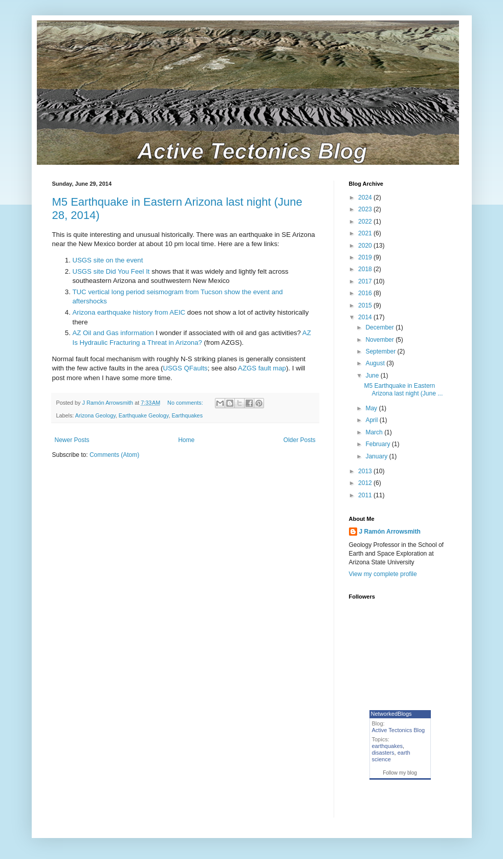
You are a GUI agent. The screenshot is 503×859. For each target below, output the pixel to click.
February (378, 444)
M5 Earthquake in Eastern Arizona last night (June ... (403, 389)
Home (186, 440)
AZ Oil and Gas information (113, 333)
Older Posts (299, 440)
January (377, 456)
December (380, 327)
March (374, 432)
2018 (366, 269)
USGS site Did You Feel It (111, 271)
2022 (366, 221)
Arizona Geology (95, 415)
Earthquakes (187, 415)
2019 (366, 257)
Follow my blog (400, 773)
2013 (366, 471)
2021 (366, 233)
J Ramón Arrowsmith (390, 531)
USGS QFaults (185, 368)
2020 (366, 245)
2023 (366, 209)
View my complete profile (383, 574)
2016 (366, 293)
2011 (366, 495)
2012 (366, 483)
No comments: (186, 403)
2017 (366, 281)
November (380, 339)
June (372, 375)
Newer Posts (72, 440)
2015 (366, 305)
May (372, 408)
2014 (366, 317)
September (381, 351)
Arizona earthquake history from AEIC (129, 312)
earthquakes (387, 746)
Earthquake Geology (144, 415)
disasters (383, 753)
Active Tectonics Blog (398, 730)
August (375, 363)
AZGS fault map (262, 368)
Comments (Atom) (114, 454)
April (372, 420)
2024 (366, 197)
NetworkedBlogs (391, 714)
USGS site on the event (108, 260)
